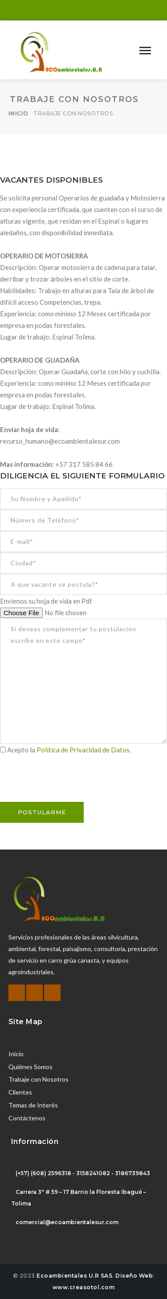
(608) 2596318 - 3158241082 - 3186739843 (90, 1173)
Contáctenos (26, 1118)
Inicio (18, 113)
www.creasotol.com (84, 1287)
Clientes (20, 1092)
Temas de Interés (33, 1105)
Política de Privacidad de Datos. (84, 750)
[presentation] (67, 784)
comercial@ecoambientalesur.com (67, 1222)
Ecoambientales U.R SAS (74, 1275)
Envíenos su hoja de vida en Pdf (46, 601)
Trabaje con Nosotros (38, 1079)
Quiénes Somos (30, 1066)
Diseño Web (134, 1275)
